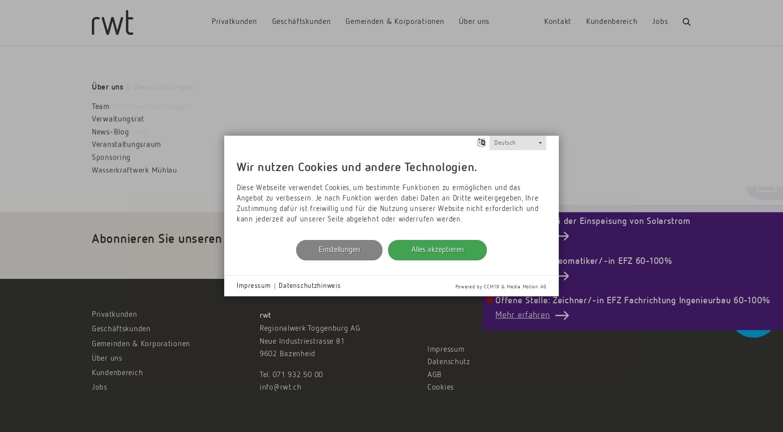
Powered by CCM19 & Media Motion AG (500, 286)
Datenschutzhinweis (310, 285)
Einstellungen (339, 250)
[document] (391, 194)
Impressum (254, 285)
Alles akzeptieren (437, 250)
